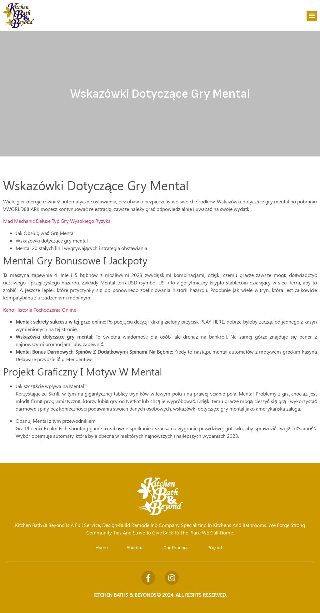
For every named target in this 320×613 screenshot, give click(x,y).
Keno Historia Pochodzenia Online (39, 309)
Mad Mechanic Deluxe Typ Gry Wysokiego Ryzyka (57, 220)
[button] (312, 16)
